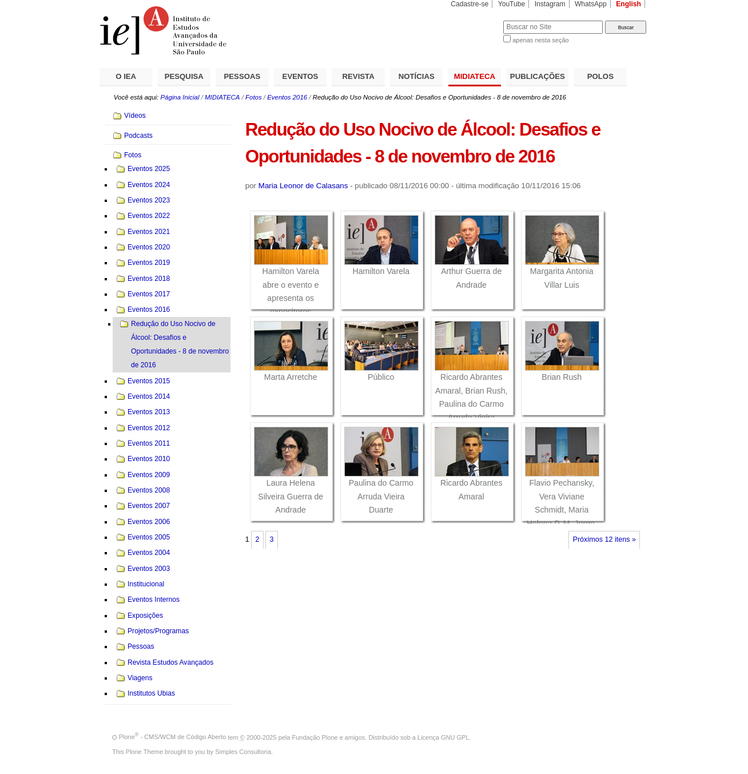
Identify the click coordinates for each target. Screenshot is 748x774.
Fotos (253, 97)
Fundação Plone (315, 736)
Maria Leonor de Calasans (303, 185)
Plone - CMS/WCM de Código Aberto (172, 736)
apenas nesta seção (540, 40)
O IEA (126, 76)
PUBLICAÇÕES (537, 76)
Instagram (550, 4)
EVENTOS (301, 76)
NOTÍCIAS (417, 76)
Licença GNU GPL (443, 736)
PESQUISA (184, 76)
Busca (475, 20)
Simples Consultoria (243, 751)
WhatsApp (591, 4)
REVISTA (359, 76)
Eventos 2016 (287, 97)
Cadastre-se (469, 4)
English (628, 4)
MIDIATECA (474, 76)
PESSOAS (242, 76)
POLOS (600, 76)
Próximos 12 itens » (604, 539)
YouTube (512, 4)
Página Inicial (179, 97)
